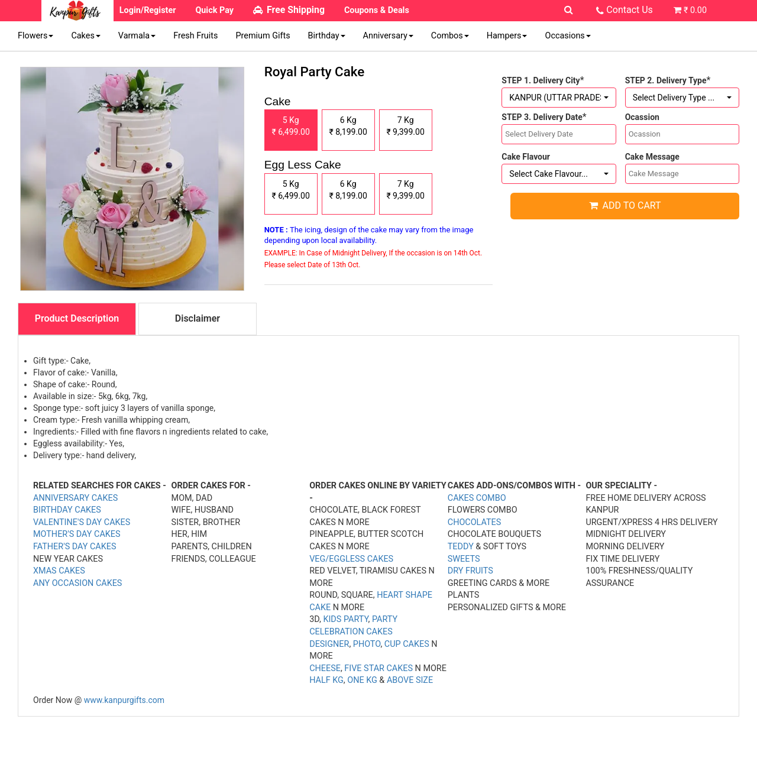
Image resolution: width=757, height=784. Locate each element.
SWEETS (464, 559)
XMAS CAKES (59, 571)
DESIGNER (329, 644)
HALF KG (326, 680)
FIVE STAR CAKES (378, 668)
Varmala (137, 36)
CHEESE (325, 668)
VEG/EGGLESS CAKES (351, 559)
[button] (559, 98)
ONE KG (362, 680)
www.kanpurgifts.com (124, 700)
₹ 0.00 (695, 10)
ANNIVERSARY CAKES (75, 498)
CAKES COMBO (477, 498)
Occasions (567, 36)
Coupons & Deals (376, 10)
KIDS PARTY (345, 619)
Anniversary (388, 36)
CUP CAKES (406, 644)
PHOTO (367, 644)
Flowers (35, 36)
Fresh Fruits (195, 36)
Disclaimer (197, 318)
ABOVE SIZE (410, 680)
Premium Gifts (262, 36)
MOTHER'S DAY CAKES (77, 534)
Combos (450, 36)
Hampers (507, 36)
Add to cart (625, 205)
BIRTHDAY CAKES (67, 510)
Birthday (326, 36)
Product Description (77, 318)
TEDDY (461, 547)
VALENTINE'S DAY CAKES (81, 522)
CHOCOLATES (474, 522)
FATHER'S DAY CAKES (75, 547)
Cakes (85, 36)
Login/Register (147, 10)
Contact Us (629, 9)
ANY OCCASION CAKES (77, 583)
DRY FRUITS (470, 571)
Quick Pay (214, 10)
